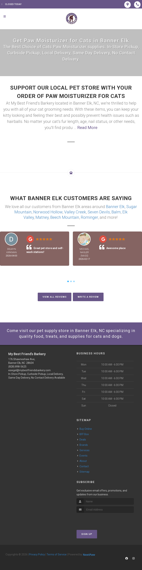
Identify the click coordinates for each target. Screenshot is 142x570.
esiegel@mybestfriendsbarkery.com (29, 370)
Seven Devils (99, 212)
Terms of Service (57, 554)
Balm (116, 212)
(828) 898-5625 (17, 366)
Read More (87, 127)
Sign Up (86, 534)
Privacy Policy (37, 554)
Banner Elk (115, 206)
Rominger (89, 217)
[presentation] (96, 520)
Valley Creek (75, 212)
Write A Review (88, 296)
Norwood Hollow (47, 212)
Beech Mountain (64, 217)
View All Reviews (55, 296)
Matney (42, 217)
